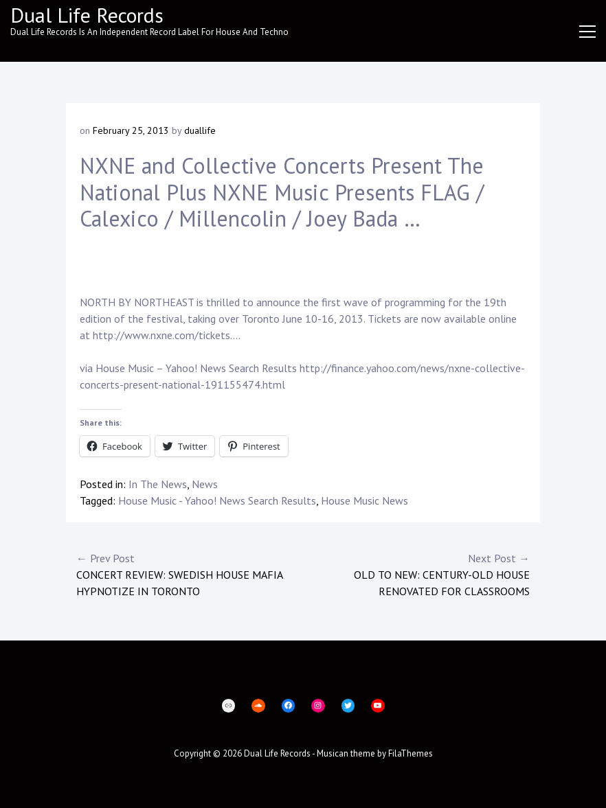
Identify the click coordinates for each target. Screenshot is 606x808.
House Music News (364, 500)
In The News (157, 484)
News (205, 484)
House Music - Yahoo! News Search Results (217, 500)
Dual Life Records (87, 14)
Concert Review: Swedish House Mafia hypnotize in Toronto (189, 574)
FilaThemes (410, 753)
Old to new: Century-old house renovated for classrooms (416, 574)
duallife (200, 130)
